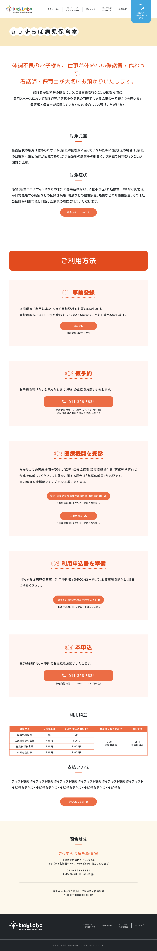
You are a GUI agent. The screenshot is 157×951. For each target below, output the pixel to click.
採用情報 (123, 9)
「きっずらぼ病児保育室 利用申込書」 (76, 599)
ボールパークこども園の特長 (72, 9)
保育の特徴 (90, 9)
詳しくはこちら (76, 801)
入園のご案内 (53, 9)
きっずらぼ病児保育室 (107, 9)
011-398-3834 (82, 401)
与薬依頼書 (76, 515)
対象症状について (76, 212)
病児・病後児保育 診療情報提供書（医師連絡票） (76, 495)
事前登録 (79, 325)
